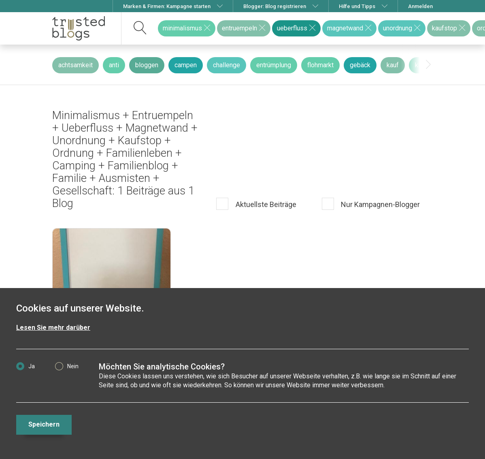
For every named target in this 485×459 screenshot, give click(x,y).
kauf (393, 65)
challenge (226, 65)
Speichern (44, 424)
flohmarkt (320, 65)
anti (114, 65)
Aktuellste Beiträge (265, 204)
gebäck (360, 65)
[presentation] (428, 65)
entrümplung (273, 65)
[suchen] (140, 28)
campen (185, 65)
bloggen (146, 65)
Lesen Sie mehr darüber (53, 327)
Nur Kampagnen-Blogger (379, 204)
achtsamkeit (75, 65)
